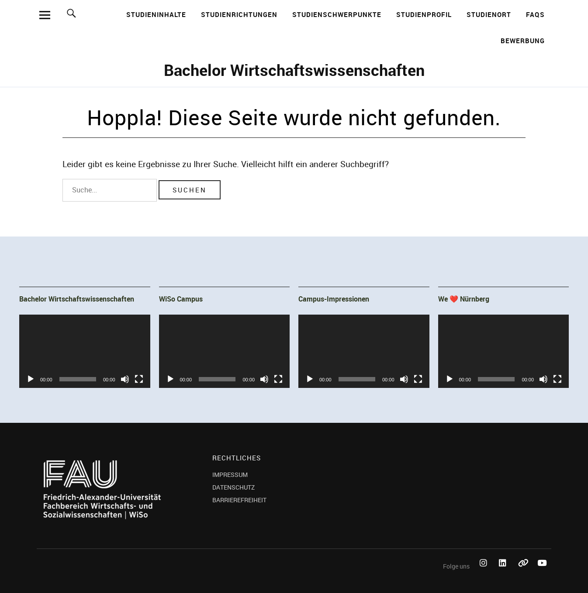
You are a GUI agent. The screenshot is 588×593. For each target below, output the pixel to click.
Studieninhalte (156, 14)
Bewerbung (523, 40)
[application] (84, 351)
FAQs (535, 14)
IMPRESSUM (230, 474)
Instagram (485, 572)
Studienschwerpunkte (336, 14)
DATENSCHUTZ (233, 487)
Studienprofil (424, 14)
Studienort (489, 14)
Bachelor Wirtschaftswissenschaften (294, 69)
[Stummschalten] (125, 379)
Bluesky (523, 572)
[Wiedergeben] (30, 379)
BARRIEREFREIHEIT (239, 500)
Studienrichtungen (239, 14)
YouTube (542, 572)
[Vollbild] (139, 379)
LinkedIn (504, 572)
